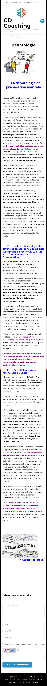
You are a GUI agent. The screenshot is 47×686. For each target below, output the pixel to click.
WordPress (33, 682)
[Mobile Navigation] (42, 21)
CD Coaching (17, 23)
